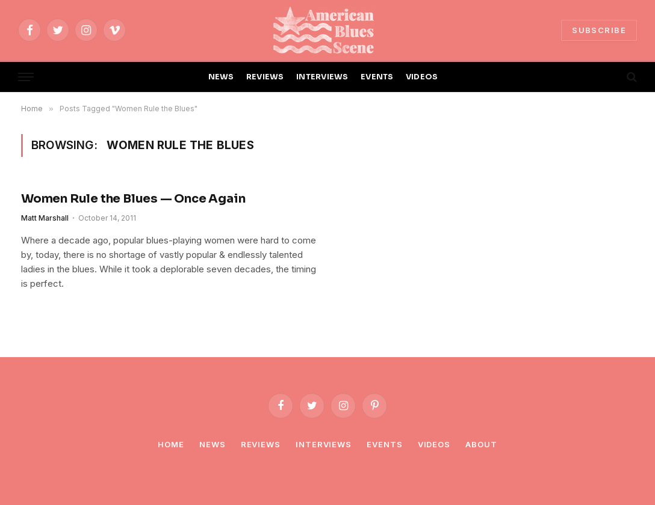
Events (384, 444)
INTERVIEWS (322, 77)
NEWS (221, 77)
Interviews (324, 444)
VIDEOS (422, 77)
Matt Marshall (45, 217)
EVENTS (377, 77)
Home (171, 444)
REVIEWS (265, 77)
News (212, 444)
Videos (434, 444)
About (481, 444)
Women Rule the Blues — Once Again (133, 198)
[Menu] (26, 77)
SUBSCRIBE (599, 30)
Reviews (261, 444)
